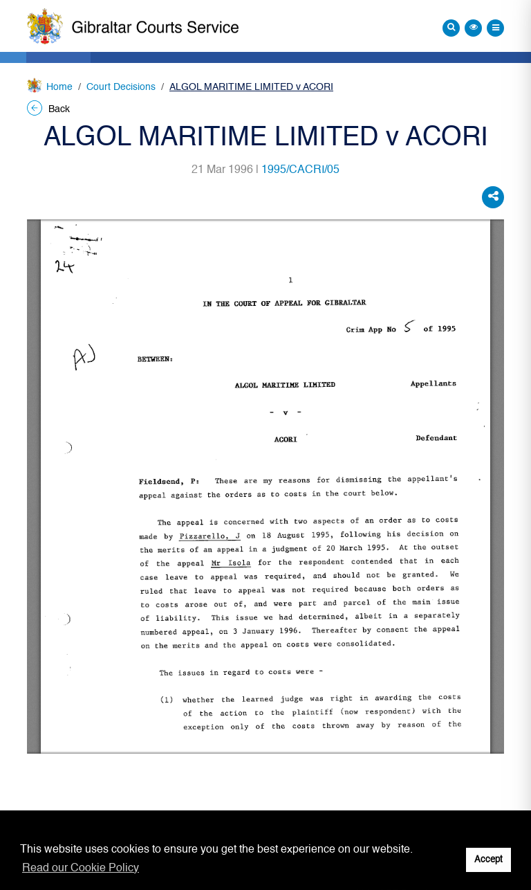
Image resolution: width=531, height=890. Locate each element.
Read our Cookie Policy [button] (80, 868)
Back (48, 109)
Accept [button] (488, 859)
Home (59, 87)
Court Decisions (121, 87)
